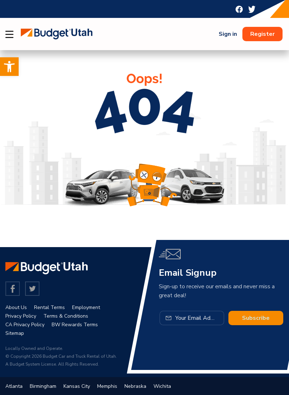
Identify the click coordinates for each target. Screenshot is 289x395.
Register (262, 34)
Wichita (162, 386)
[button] (9, 66)
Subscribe (256, 318)
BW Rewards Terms (75, 324)
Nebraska (135, 386)
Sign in (228, 34)
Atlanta (14, 386)
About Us (16, 307)
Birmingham (43, 386)
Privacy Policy (20, 316)
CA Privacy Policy (24, 324)
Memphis (107, 386)
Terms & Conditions (65, 316)
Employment (86, 307)
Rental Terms (49, 307)
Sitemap (14, 333)
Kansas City (76, 386)
